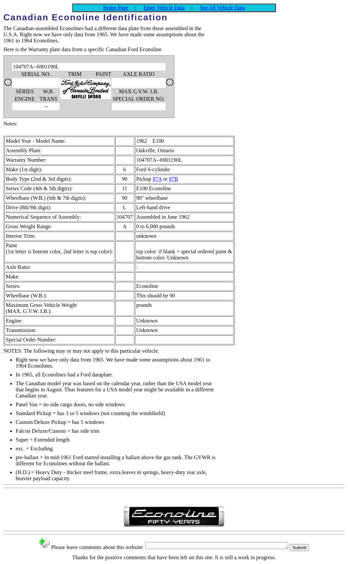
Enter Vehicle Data (164, 8)
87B (173, 179)
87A (157, 179)
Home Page (115, 8)
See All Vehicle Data (222, 8)
